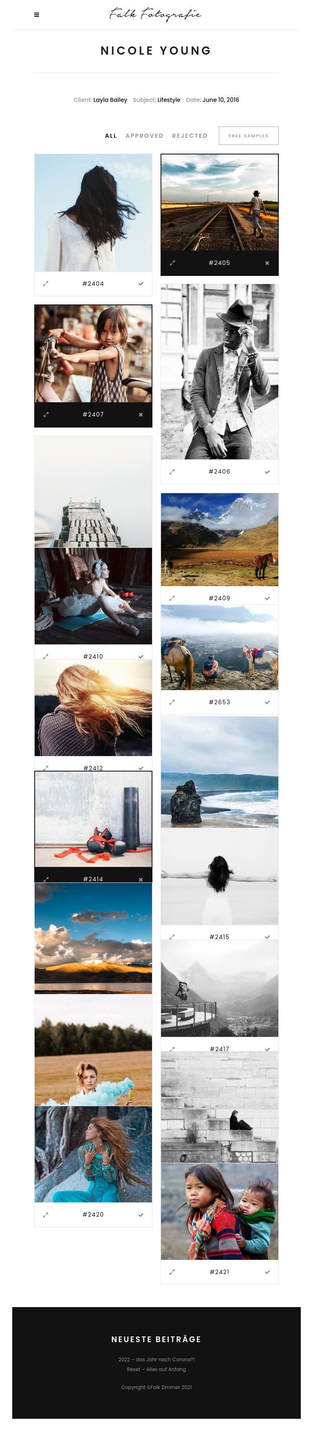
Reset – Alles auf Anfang (156, 1369)
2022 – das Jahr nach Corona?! (156, 1359)
